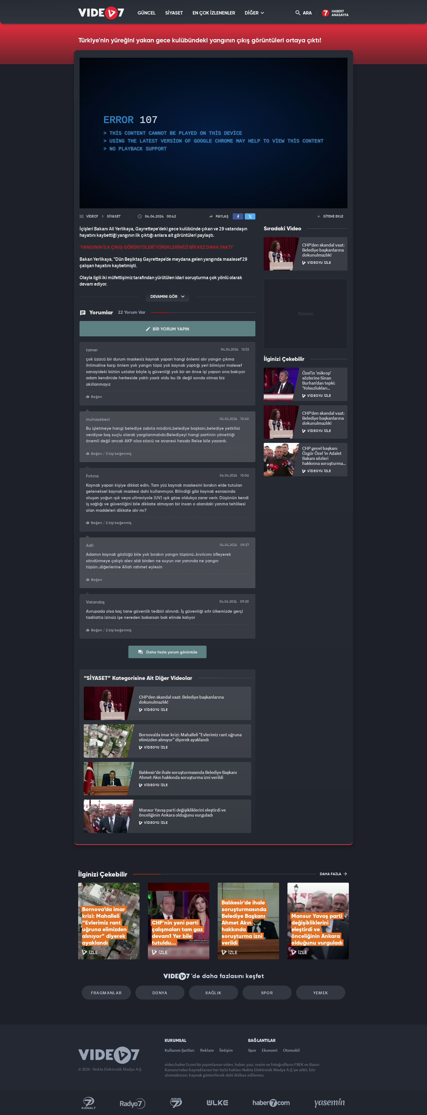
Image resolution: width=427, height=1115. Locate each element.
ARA (304, 13)
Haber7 (271, 1103)
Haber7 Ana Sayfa (335, 13)
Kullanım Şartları (180, 1050)
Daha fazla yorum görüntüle (167, 652)
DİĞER (254, 13)
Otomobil (291, 1050)
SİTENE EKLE (330, 216)
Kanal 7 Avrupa (176, 1103)
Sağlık (213, 992)
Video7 (92, 216)
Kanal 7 (88, 1103)
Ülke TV (217, 1103)
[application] (213, 133)
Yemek (320, 992)
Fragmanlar (106, 992)
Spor (267, 992)
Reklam (207, 1050)
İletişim (226, 1050)
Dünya (159, 992)
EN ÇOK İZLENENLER (214, 13)
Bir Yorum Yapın (167, 329)
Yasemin (330, 1103)
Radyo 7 (132, 1103)
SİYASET (174, 13)
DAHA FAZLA (333, 873)
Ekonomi (269, 1050)
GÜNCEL (146, 13)
